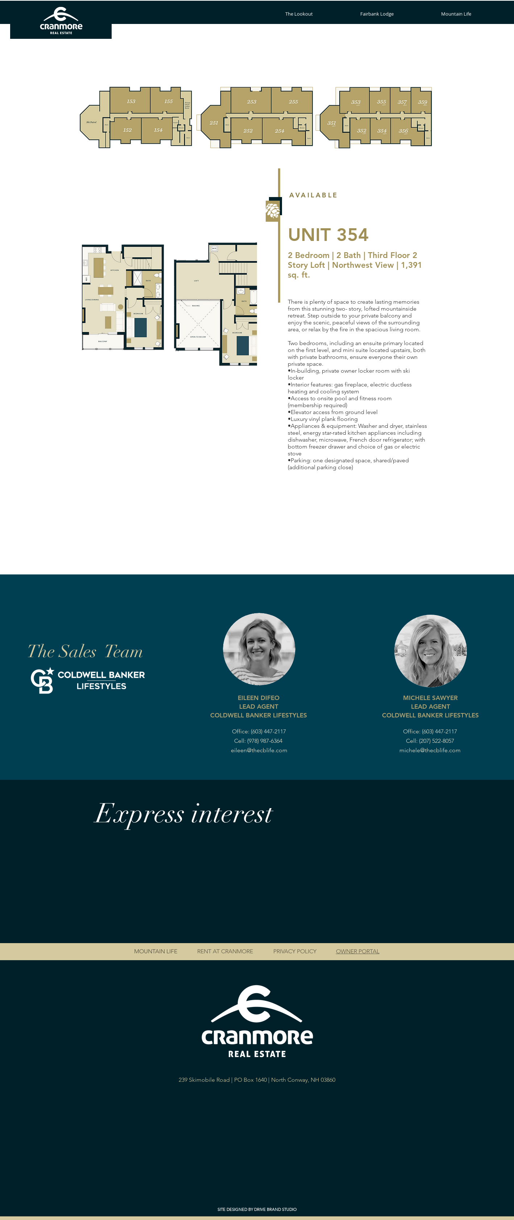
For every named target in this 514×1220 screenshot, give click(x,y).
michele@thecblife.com (430, 750)
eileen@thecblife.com (259, 750)
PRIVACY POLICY (294, 951)
